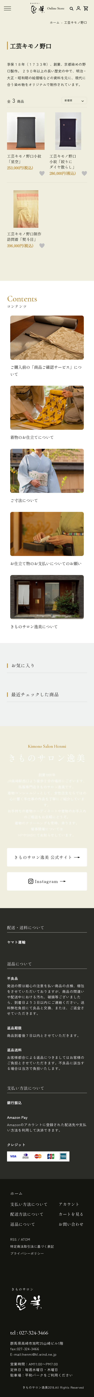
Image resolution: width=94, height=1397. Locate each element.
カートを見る (71, 1214)
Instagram (46, 881)
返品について (22, 1224)
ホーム (55, 22)
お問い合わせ (71, 1224)
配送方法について (27, 1214)
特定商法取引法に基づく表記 (32, 1246)
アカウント (69, 1204)
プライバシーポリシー (27, 1253)
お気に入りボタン (42, 173)
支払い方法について (29, 1204)
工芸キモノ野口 (75, 22)
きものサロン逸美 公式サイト (43, 857)
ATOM (25, 1239)
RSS (13, 1239)
